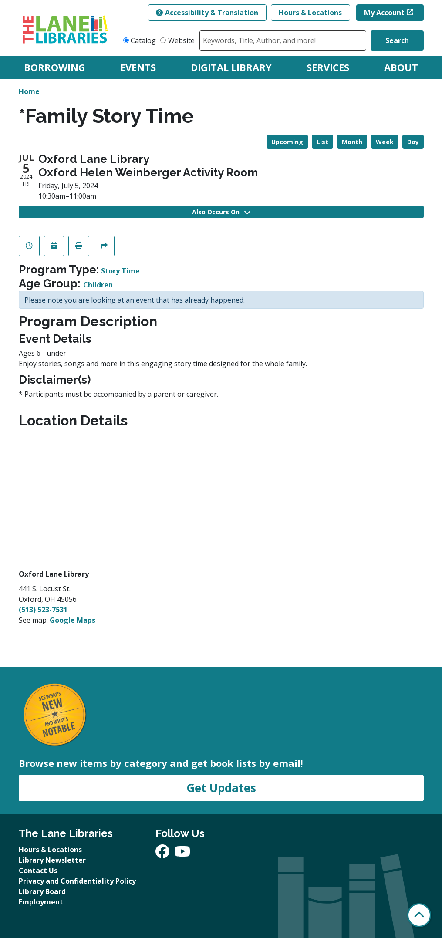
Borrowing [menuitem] (54, 67)
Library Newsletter (52, 860)
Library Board (42, 891)
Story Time (120, 271)
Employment (41, 902)
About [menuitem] (401, 67)
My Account (384, 12)
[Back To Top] (419, 915)
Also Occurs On (221, 212)
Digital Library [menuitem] (231, 67)
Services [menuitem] (328, 67)
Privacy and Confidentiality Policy (77, 881)
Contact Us (38, 870)
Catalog (143, 40)
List (322, 142)
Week (385, 142)
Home (29, 91)
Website (181, 40)
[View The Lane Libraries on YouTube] (182, 854)
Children (98, 285)
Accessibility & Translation (207, 12)
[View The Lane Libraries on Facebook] (163, 854)
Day (413, 142)
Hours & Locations (310, 12)
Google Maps (72, 620)
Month (352, 142)
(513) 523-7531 (43, 609)
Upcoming (287, 142)
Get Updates (221, 788)
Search (397, 40)
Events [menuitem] (138, 67)
